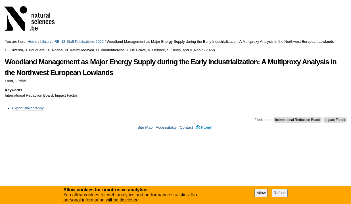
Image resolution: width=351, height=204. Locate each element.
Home (32, 41)
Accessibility (166, 127)
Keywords (13, 90)
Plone (204, 127)
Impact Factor (335, 120)
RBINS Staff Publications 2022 (79, 41)
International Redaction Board (297, 120)
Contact (186, 127)
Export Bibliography (28, 108)
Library (45, 41)
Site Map (145, 127)
